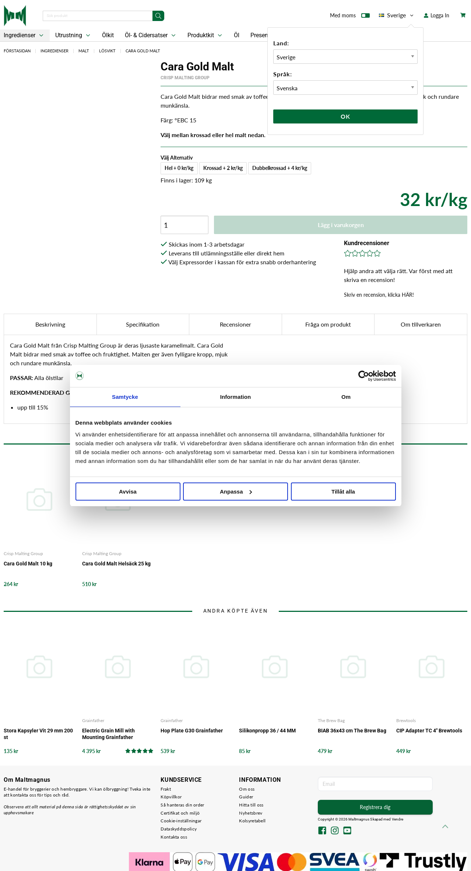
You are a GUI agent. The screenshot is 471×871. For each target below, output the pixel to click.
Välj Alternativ (177, 157)
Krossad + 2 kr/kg (223, 168)
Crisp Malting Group (185, 77)
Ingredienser (54, 50)
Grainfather (93, 720)
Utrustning (73, 35)
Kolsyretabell (252, 820)
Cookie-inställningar (181, 820)
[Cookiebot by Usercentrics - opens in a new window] (363, 376)
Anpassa (236, 491)
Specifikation (142, 324)
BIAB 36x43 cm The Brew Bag (352, 731)
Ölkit (108, 35)
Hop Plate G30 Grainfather (192, 731)
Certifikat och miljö (180, 813)
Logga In (436, 15)
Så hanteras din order (182, 805)
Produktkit (205, 35)
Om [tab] (346, 397)
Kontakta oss (174, 837)
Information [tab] (235, 397)
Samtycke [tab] (125, 397)
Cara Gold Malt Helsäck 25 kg (116, 564)
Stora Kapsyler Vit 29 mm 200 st (38, 734)
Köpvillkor (171, 796)
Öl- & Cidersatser (151, 35)
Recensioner (235, 324)
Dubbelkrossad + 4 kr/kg (279, 168)
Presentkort (265, 35)
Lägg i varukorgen (341, 224)
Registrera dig (375, 807)
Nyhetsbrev (250, 813)
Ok (345, 116)
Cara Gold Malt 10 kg (28, 564)
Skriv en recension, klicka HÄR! (379, 295)
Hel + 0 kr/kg (179, 168)
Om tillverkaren (421, 324)
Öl (236, 35)
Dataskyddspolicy (179, 829)
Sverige (397, 15)
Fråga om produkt (328, 324)
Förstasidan (17, 50)
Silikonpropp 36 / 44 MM (267, 731)
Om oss (246, 789)
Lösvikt (107, 50)
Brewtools (406, 720)
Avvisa (128, 491)
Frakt (166, 789)
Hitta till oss (251, 805)
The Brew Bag (331, 720)
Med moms (350, 17)
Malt (83, 50)
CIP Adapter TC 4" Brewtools (429, 731)
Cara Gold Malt (143, 50)
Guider (246, 796)
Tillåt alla (343, 491)
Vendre (398, 819)
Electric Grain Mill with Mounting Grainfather (108, 734)
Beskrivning (50, 324)
